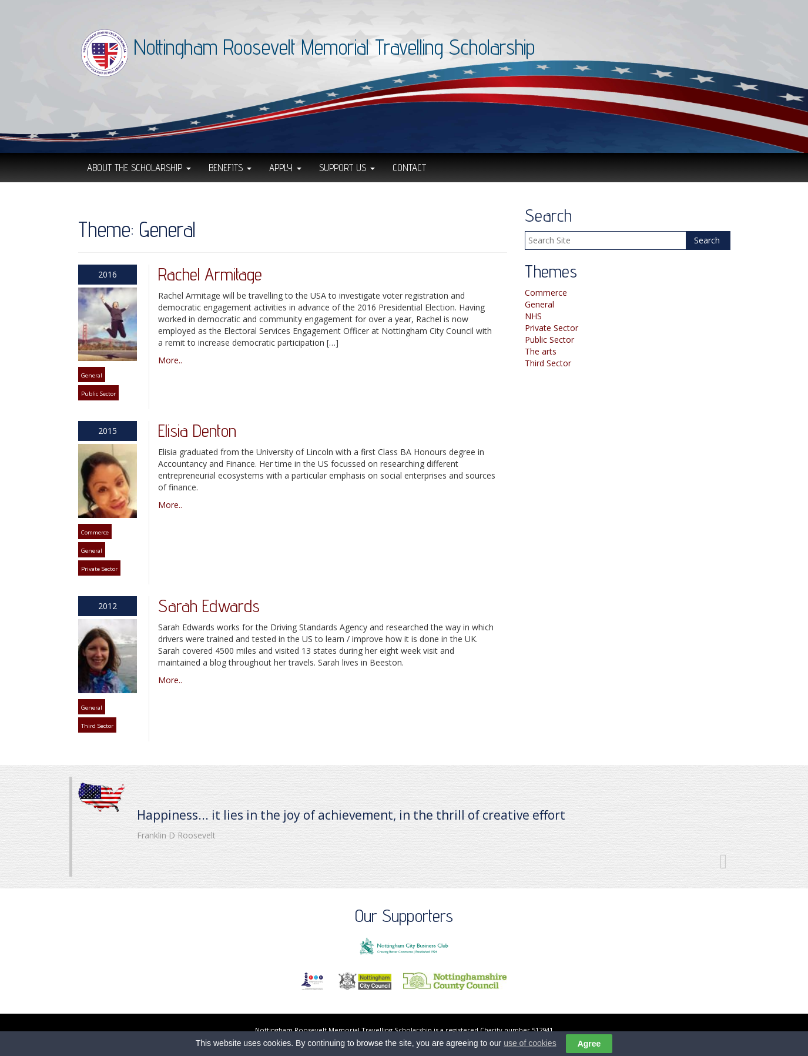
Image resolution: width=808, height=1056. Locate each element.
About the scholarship (139, 167)
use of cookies (530, 1043)
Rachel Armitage (210, 274)
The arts (540, 351)
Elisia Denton (197, 430)
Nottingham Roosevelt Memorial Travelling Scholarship (334, 46)
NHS (533, 316)
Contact (409, 167)
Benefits (230, 167)
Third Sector (97, 726)
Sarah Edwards (209, 605)
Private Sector (99, 569)
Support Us (347, 167)
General (91, 375)
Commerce (95, 532)
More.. (170, 360)
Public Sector (98, 393)
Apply (285, 167)
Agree (589, 1045)
